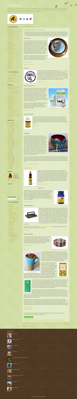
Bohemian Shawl (10, 33)
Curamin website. (36, 125)
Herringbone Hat (10, 42)
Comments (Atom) (30, 326)
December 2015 (10, 128)
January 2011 (10, 157)
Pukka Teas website (27, 306)
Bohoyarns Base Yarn (11, 101)
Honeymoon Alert (15, 381)
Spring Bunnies (10, 107)
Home (46, 324)
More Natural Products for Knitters (13, 86)
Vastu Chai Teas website (28, 308)
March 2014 (10, 131)
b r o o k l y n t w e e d (13, 204)
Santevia (42, 266)
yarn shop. (62, 70)
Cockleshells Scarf (11, 34)
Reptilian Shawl (10, 54)
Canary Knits (11, 206)
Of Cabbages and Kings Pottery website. (31, 164)
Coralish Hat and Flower (12, 78)
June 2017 (9, 125)
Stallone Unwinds (10, 112)
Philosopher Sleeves (11, 53)
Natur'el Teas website (28, 309)
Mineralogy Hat (10, 47)
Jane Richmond (12, 216)
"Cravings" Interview (11, 103)
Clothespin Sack (10, 80)
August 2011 (10, 146)
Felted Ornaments (15, 345)
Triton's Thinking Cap (11, 75)
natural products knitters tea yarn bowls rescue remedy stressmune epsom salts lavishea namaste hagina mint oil (46, 320)
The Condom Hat (10, 64)
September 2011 (10, 145)
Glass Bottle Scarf (11, 39)
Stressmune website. (27, 201)
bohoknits (15, 5)
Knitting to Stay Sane (13, 221)
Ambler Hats (10, 109)
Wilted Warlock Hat (11, 68)
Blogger (44, 396)
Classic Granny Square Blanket (13, 81)
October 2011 (10, 143)
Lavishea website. (41, 81)
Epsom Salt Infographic (28, 61)
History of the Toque (11, 104)
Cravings (10, 210)
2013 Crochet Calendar (12, 88)
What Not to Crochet (12, 239)
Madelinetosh (11, 223)
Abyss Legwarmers (11, 28)
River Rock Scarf (10, 56)
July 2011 (9, 148)
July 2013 (9, 134)
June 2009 (9, 166)
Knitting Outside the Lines (12, 110)
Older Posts (66, 324)
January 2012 (10, 140)
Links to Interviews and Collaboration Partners (20, 357)
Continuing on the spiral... (13, 208)
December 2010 (10, 159)
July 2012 (9, 137)
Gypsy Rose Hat (10, 41)
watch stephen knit (12, 237)
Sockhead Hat (10, 62)
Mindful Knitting (10, 106)
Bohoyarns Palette (11, 100)
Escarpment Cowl (11, 36)
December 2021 (10, 122)
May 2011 (9, 151)
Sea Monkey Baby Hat (16, 369)
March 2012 (10, 139)
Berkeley (47, 266)
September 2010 (10, 162)
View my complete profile (12, 180)
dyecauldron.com (12, 212)
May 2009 (9, 168)
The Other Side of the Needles (13, 91)
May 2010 (9, 163)
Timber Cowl (10, 65)
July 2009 (9, 165)
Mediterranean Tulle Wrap (12, 45)
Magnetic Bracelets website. (29, 245)
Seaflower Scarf (10, 59)
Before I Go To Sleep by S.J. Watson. (45, 226)
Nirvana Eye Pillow (11, 50)
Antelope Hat (10, 30)
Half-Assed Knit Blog (12, 214)
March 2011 (10, 154)
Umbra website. (26, 230)
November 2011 (10, 142)
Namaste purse (61, 76)
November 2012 (10, 136)
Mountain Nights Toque (11, 48)
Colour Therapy (10, 94)
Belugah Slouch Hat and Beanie (13, 31)
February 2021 (10, 123)
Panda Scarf (10, 51)
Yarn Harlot (11, 241)
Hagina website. (27, 110)
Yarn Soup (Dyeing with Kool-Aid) (13, 115)
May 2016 (9, 126)
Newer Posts (26, 324)
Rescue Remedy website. (42, 184)
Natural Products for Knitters (34, 30)
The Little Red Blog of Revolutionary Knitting (13, 235)
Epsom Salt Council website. (29, 64)
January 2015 (10, 129)
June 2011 (9, 149)
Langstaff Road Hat (11, 44)
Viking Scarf (10, 67)
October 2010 (10, 160)
